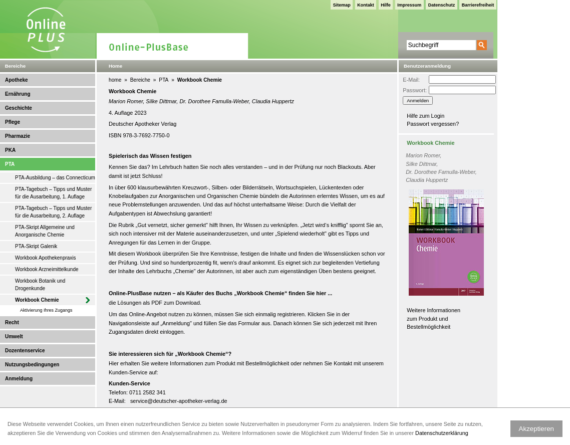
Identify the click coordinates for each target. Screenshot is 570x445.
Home (115, 66)
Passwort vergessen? (433, 124)
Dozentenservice (25, 350)
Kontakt (365, 5)
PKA (10, 150)
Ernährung (18, 94)
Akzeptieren (536, 428)
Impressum (409, 5)
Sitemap (342, 5)
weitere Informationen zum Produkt (193, 363)
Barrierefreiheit (478, 5)
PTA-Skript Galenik (36, 246)
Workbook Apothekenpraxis (45, 258)
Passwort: (415, 90)
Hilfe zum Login (425, 116)
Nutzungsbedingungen (32, 364)
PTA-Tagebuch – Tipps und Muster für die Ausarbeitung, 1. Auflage (53, 192)
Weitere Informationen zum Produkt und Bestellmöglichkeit (433, 318)
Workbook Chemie (37, 300)
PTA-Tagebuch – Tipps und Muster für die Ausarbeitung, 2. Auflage (53, 211)
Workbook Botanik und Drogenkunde (40, 284)
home (115, 80)
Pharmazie (17, 136)
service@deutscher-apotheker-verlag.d (177, 401)
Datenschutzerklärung (441, 433)
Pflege (12, 122)
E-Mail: (411, 80)
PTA (10, 164)
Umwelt (14, 336)
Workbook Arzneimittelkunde (47, 269)
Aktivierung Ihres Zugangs (46, 310)
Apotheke (16, 80)
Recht (12, 322)
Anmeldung (19, 378)
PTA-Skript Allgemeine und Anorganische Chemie (45, 231)
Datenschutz (441, 5)
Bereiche (140, 80)
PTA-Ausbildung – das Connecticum (55, 177)
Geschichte (18, 108)
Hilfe (386, 5)
